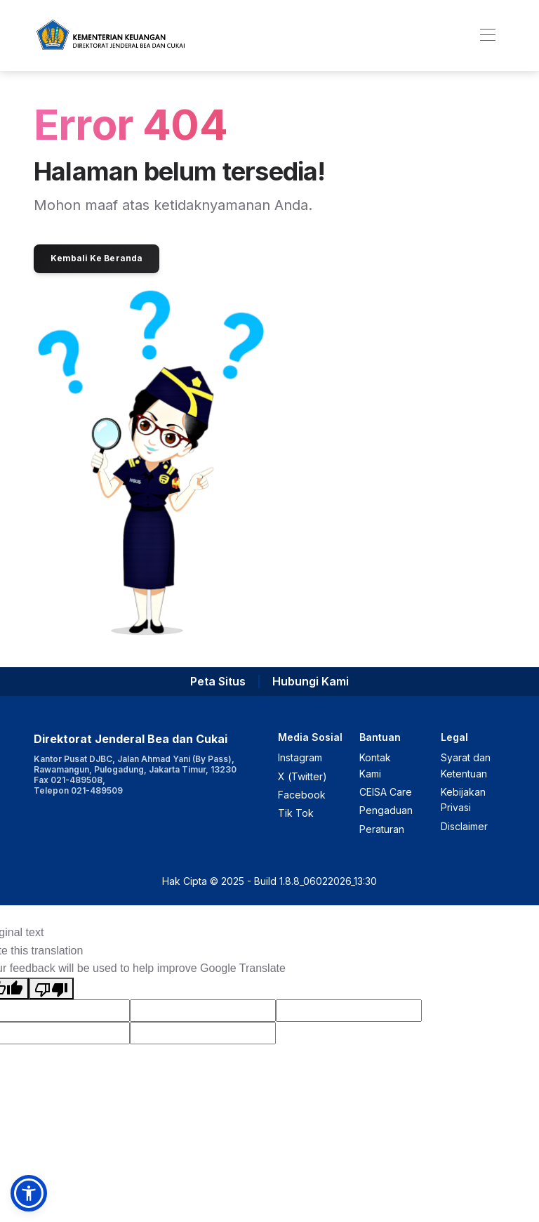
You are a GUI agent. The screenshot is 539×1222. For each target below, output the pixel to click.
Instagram (300, 757)
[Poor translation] (51, 989)
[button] (29, 1193)
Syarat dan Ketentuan (466, 765)
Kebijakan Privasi (463, 799)
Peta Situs (218, 681)
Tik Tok (296, 813)
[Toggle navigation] (487, 35)
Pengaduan (386, 810)
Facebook (302, 795)
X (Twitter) (302, 776)
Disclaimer (464, 826)
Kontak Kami (375, 765)
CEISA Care (385, 792)
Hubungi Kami (310, 681)
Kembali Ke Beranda (96, 258)
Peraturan (381, 829)
